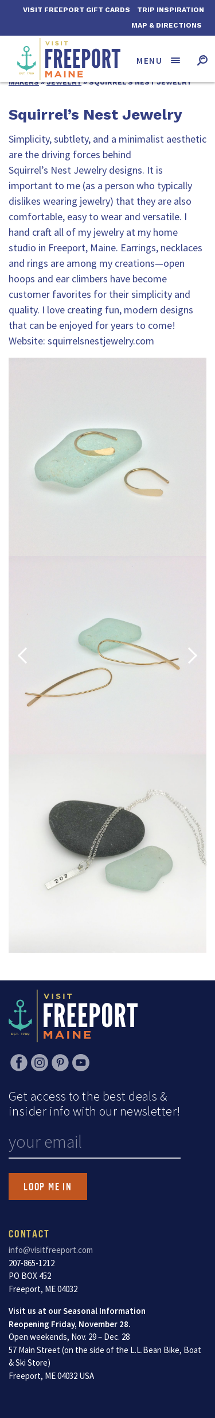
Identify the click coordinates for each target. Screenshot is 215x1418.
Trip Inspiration (170, 10)
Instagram (39, 1062)
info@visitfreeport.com (51, 1249)
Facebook (19, 1062)
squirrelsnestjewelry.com (101, 340)
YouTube (80, 1062)
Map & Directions (166, 25)
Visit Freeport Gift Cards (76, 10)
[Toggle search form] (202, 60)
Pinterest (60, 1062)
